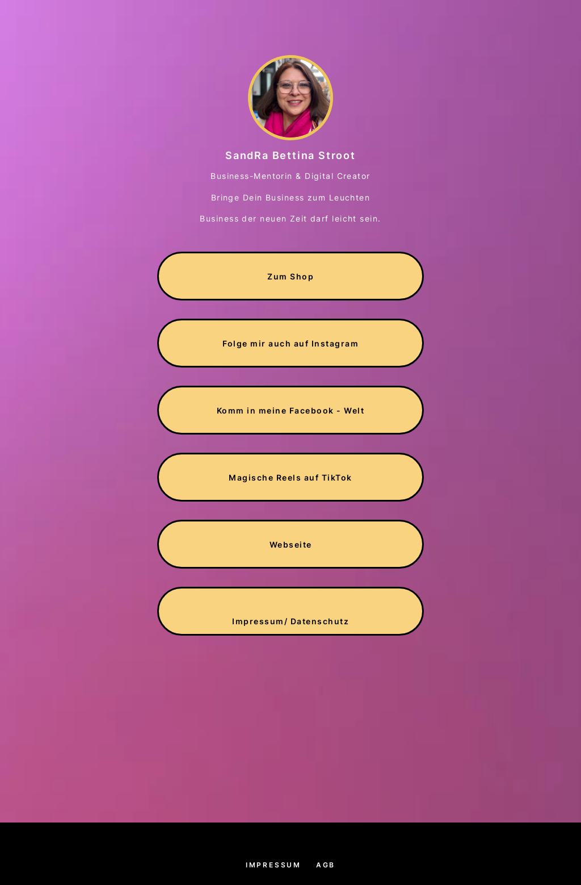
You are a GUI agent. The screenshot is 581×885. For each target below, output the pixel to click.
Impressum (273, 865)
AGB (325, 865)
